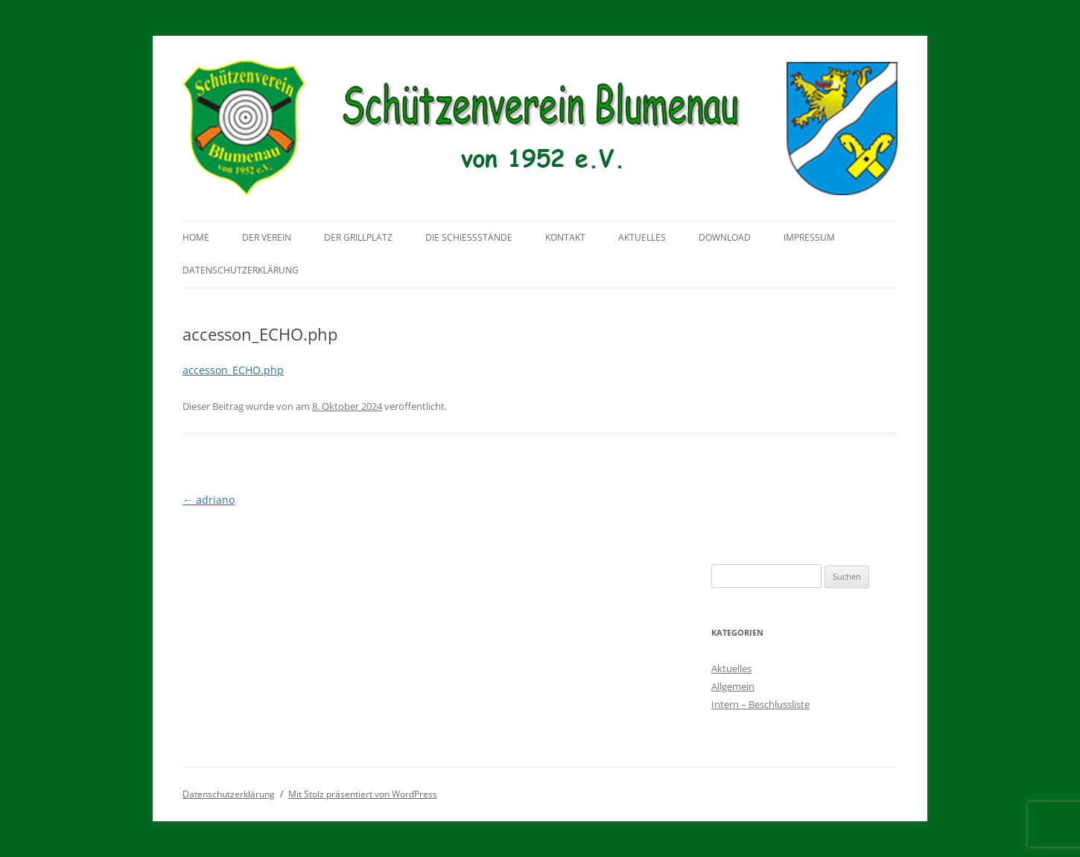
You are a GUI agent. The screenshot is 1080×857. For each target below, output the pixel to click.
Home (195, 237)
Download (725, 237)
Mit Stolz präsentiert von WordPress (362, 794)
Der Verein (266, 237)
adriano (208, 500)
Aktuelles (642, 237)
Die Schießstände (468, 237)
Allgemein (733, 686)
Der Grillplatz (358, 237)
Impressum (809, 237)
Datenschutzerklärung (240, 270)
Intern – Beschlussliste (760, 704)
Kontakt (565, 237)
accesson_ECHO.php (233, 370)
